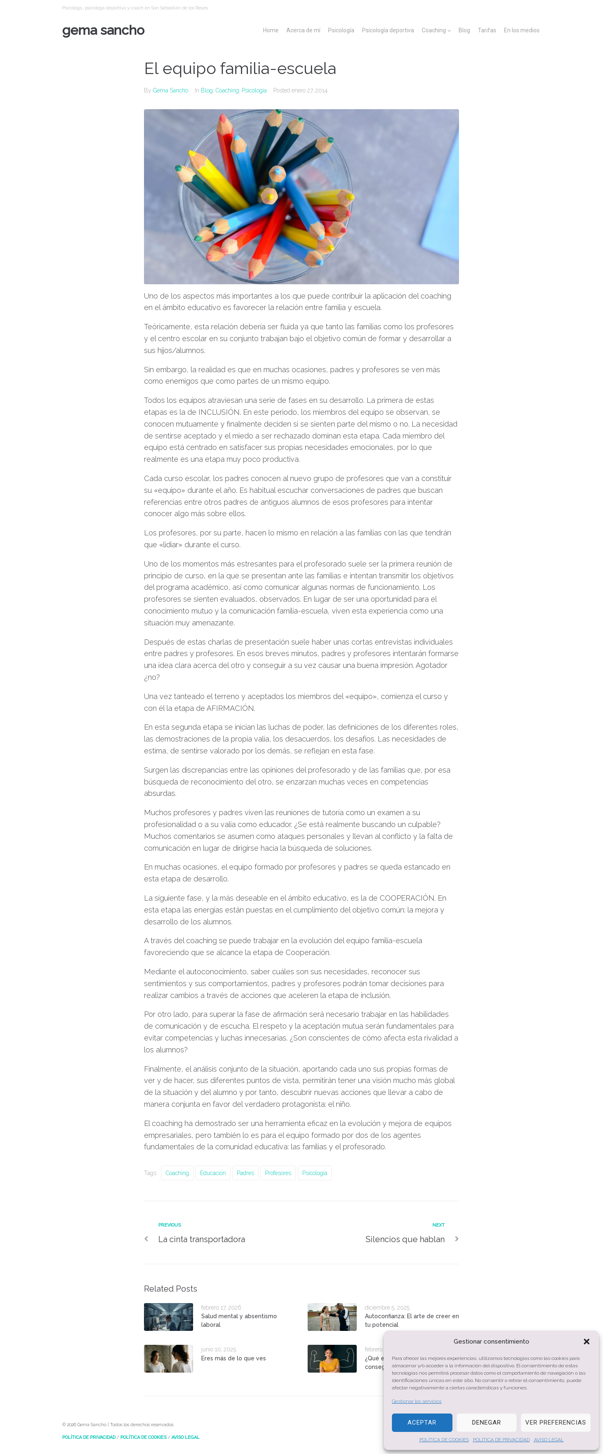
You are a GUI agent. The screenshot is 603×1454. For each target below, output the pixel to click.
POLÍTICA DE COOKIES (444, 1440)
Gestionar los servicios (416, 1401)
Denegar (486, 1422)
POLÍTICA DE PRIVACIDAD (501, 1440)
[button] (587, 1341)
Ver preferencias (555, 1422)
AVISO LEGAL (549, 1440)
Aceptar (421, 1422)
